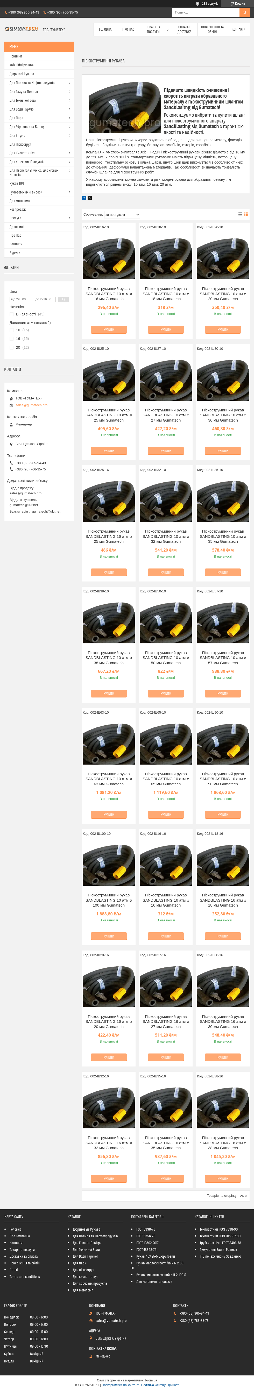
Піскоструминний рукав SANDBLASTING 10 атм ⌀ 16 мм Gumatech (109, 293)
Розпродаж (18, 210)
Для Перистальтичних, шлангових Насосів (34, 173)
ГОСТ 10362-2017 (147, 1243)
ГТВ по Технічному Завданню (220, 1257)
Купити (108, 330)
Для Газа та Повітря (87, 1243)
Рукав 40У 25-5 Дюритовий (155, 1257)
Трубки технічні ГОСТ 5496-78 (220, 1243)
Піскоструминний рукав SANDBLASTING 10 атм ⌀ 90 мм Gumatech (223, 779)
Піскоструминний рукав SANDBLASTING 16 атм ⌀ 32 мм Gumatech (109, 1142)
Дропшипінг (18, 227)
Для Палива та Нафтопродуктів (32, 83)
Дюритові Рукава (22, 74)
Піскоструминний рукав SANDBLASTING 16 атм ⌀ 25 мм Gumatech (109, 536)
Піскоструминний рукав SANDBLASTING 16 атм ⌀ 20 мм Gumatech (109, 1021)
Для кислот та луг (85, 1277)
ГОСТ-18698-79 (146, 1250)
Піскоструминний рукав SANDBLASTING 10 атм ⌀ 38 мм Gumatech (109, 657)
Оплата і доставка (184, 29)
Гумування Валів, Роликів (218, 1250)
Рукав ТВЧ (17, 184)
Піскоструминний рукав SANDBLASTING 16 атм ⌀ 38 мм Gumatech (223, 1142)
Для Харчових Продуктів (27, 162)
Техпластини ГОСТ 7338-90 (219, 1229)
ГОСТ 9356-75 (145, 1236)
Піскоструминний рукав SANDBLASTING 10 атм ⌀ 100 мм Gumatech (109, 900)
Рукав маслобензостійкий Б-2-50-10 (157, 1265)
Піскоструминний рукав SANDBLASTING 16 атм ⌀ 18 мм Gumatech (223, 900)
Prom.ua (151, 1380)
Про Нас (128, 30)
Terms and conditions (25, 1277)
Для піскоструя (83, 1270)
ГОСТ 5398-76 (145, 1229)
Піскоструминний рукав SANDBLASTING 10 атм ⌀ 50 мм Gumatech (166, 657)
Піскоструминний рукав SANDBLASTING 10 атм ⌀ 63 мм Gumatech (109, 779)
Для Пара (16, 118)
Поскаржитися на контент (120, 1385)
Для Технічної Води (23, 101)
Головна (105, 30)
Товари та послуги (153, 29)
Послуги (15, 218)
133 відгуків (210, 3)
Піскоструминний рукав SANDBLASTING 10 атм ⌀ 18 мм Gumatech (166, 293)
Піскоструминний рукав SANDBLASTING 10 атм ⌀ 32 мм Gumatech (166, 536)
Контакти (238, 30)
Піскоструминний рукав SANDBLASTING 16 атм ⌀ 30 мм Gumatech (223, 1021)
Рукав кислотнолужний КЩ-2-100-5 (161, 1275)
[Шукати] (244, 12)
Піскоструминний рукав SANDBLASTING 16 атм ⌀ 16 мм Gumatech (166, 900)
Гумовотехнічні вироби (26, 192)
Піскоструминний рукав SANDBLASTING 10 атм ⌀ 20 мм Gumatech (223, 293)
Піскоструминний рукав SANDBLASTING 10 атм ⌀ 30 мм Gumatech (223, 415)
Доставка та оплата (24, 1257)
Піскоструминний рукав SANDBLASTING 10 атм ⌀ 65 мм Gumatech (166, 779)
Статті (14, 1270)
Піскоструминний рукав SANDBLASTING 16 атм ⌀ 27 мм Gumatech (166, 1021)
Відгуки (15, 253)
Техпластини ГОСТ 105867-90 (220, 1236)
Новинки (16, 56)
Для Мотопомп (83, 1290)
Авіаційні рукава (22, 65)
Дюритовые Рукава (87, 1229)
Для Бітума (17, 136)
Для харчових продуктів (90, 1284)
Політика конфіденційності (160, 1385)
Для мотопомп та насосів (154, 1282)
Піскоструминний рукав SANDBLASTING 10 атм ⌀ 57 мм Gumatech (223, 657)
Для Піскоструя (20, 145)
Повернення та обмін (212, 29)
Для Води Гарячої (22, 109)
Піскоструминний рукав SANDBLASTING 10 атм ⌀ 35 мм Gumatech (223, 536)
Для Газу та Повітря (24, 92)
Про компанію (20, 1236)
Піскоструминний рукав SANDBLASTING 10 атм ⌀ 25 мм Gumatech (109, 415)
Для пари (79, 1263)
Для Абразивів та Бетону (27, 127)
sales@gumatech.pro (31, 405)
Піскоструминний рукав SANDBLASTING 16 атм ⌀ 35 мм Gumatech (166, 1142)
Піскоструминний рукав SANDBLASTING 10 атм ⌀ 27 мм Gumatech (166, 415)
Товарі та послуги (22, 1250)
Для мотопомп (20, 201)
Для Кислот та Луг (22, 153)
